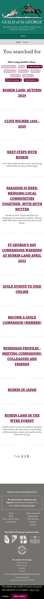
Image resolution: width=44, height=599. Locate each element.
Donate (33, 525)
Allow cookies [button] (19, 596)
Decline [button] (6, 596)
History (22, 71)
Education (9, 71)
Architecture (7, 66)
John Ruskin (23, 29)
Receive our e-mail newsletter (22, 492)
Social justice (30, 80)
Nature (34, 71)
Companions (11, 522)
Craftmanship (34, 66)
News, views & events (11, 519)
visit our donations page (24, 505)
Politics (14, 75)
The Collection (33, 519)
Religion (27, 75)
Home (18, 42)
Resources (33, 522)
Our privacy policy (22, 577)
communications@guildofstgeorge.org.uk (24, 574)
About (11, 516)
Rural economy (12, 80)
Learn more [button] (34, 590)
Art (20, 66)
